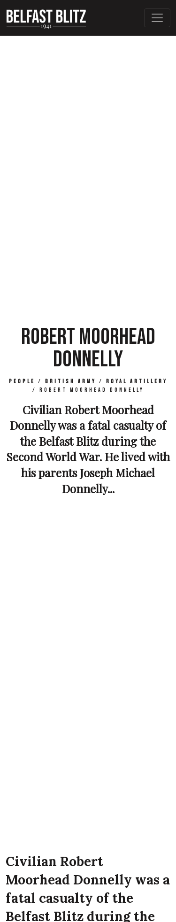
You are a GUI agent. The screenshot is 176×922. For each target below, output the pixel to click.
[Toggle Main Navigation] (157, 17)
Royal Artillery (137, 381)
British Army (70, 381)
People (22, 381)
